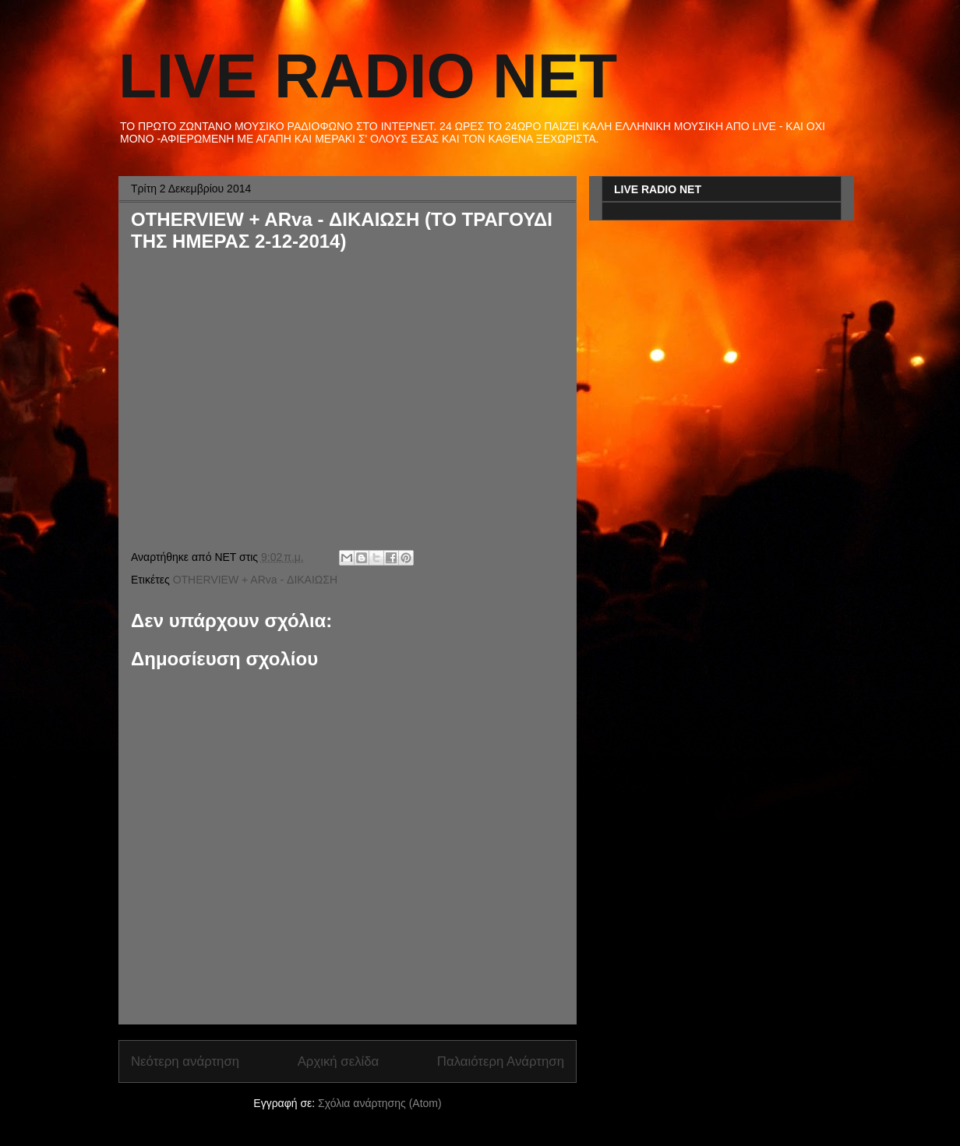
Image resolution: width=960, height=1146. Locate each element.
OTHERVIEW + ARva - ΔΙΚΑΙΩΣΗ (255, 579)
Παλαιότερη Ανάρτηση (500, 1061)
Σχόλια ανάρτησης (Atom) (380, 1103)
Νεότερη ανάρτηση (185, 1061)
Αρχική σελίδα (338, 1061)
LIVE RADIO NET (367, 76)
